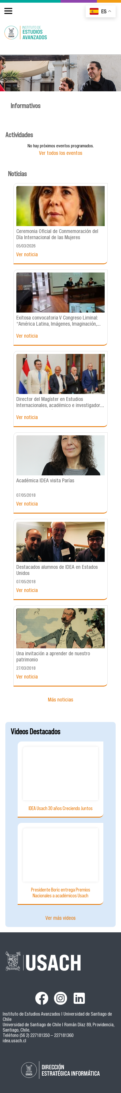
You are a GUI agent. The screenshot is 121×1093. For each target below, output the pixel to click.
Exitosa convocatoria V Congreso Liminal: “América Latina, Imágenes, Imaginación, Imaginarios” (57, 324)
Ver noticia (27, 255)
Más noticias (60, 700)
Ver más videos (60, 918)
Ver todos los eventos (60, 153)
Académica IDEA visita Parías (45, 481)
